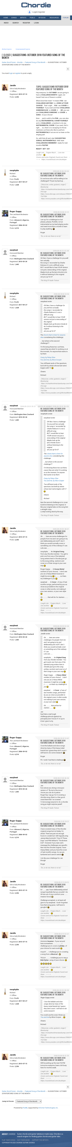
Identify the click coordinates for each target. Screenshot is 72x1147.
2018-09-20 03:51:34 (61, 626)
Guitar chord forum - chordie (12, 62)
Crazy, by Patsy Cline (47, 357)
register (18, 73)
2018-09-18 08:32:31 (61, 212)
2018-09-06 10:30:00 (61, 86)
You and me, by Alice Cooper (50, 360)
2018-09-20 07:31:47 (61, 738)
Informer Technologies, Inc (48, 1108)
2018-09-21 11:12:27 (61, 934)
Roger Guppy (16, 211)
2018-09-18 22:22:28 (61, 251)
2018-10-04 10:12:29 (61, 1056)
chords (32, 1143)
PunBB (25, 1108)
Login (36, 23)
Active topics (7, 49)
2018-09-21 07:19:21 (61, 821)
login (11, 73)
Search (16, 23)
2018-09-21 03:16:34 (61, 778)
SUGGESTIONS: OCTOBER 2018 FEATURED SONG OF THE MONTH (33, 56)
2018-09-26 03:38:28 (61, 990)
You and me (44, 1017)
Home (5, 18)
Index (6, 23)
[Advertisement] (36, 33)
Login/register (38, 12)
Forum (65, 18)
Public (32, 18)
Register (26, 23)
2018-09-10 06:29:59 (61, 171)
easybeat (14, 250)
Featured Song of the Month (35, 62)
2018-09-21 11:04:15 (61, 882)
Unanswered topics (23, 49)
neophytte (14, 170)
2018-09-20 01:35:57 (28, 406)
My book (42, 18)
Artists (23, 18)
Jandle (13, 85)
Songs (14, 18)
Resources (54, 18)
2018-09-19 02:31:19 (61, 294)
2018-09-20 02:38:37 (61, 529)
